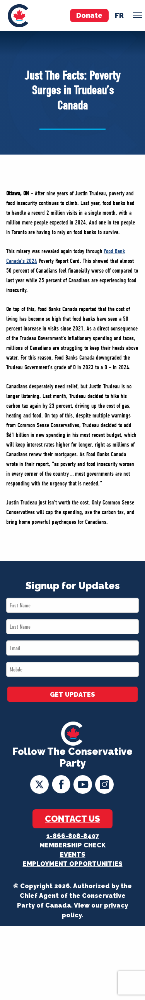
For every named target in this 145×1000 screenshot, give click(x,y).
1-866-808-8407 (72, 836)
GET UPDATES (72, 694)
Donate (89, 15)
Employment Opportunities (73, 864)
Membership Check (72, 845)
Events (72, 854)
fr (119, 15)
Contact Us (72, 819)
